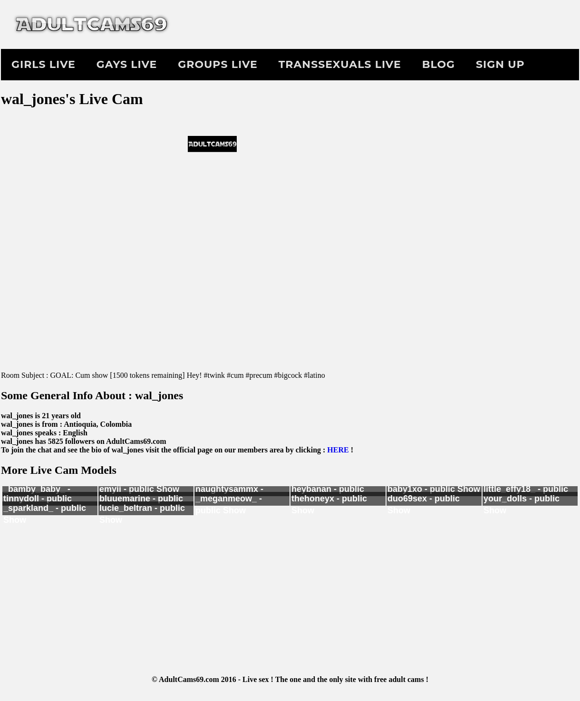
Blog (438, 64)
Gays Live (127, 64)
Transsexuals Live (340, 64)
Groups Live (217, 64)
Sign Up (500, 64)
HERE (337, 450)
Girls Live (43, 64)
